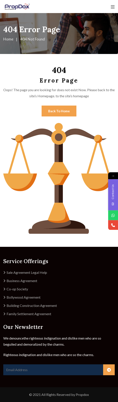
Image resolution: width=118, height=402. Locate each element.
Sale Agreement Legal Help (27, 272)
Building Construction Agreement (32, 305)
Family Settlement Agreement (29, 314)
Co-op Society (17, 289)
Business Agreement (22, 281)
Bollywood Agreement (24, 297)
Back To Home (59, 111)
